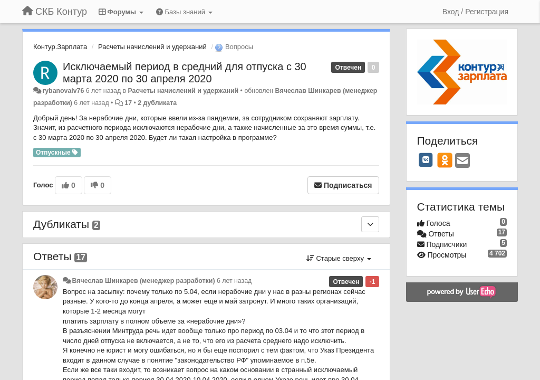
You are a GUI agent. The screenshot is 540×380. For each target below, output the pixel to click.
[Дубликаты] (370, 224)
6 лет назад (234, 280)
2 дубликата (157, 103)
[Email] (462, 161)
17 (128, 103)
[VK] (426, 160)
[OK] (444, 160)
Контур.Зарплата (60, 47)
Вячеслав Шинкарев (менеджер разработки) (143, 280)
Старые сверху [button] (338, 258)
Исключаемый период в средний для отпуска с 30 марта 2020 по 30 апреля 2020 (184, 72)
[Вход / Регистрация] (475, 12)
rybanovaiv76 (63, 90)
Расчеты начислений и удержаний (152, 47)
